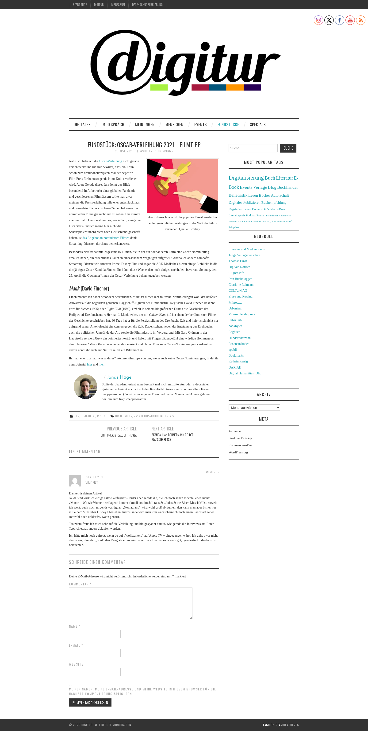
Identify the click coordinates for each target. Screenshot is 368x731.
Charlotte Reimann (241, 284)
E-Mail (76, 645)
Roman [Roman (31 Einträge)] (261, 215)
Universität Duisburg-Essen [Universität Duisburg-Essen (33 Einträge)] (269, 209)
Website (76, 664)
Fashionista (272, 725)
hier (89, 364)
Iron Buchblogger (240, 279)
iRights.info (236, 273)
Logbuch (234, 332)
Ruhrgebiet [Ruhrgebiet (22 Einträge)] (234, 227)
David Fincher (123, 416)
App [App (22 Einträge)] (269, 221)
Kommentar (80, 584)
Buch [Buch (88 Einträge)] (269, 178)
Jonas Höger (144, 151)
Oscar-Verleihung (110, 161)
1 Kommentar (165, 151)
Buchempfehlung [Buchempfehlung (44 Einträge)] (273, 202)
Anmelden (235, 431)
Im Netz (100, 416)
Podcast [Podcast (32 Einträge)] (251, 215)
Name (75, 626)
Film (76, 416)
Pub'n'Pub (235, 320)
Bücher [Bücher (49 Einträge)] (264, 195)
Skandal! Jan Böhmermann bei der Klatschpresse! (173, 437)
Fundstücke (228, 124)
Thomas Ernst (238, 261)
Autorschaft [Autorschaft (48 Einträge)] (280, 195)
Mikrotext (235, 302)
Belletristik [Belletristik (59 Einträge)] (238, 195)
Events (200, 124)
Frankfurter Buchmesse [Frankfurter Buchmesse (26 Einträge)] (278, 215)
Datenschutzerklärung (147, 4)
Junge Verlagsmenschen (244, 255)
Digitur (99, 4)
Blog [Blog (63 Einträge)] (272, 187)
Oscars (169, 416)
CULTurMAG (238, 290)
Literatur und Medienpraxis (247, 249)
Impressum (118, 4)
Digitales (82, 124)
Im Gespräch (112, 124)
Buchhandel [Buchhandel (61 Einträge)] (287, 187)
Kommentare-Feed (241, 445)
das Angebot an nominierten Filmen (106, 238)
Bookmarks (236, 355)
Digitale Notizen (239, 267)
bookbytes (235, 326)
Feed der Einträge (240, 438)
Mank (137, 416)
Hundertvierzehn (240, 338)
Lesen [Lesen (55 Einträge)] (253, 195)
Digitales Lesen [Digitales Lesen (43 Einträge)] (240, 209)
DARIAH (235, 367)
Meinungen (145, 124)
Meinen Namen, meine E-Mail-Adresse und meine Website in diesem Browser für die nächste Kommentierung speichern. (142, 691)
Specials (258, 124)
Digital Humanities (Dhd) (245, 373)
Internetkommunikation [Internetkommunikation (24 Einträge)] (241, 221)
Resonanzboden (239, 344)
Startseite (80, 4)
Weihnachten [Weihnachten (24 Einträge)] (259, 221)
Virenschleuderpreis (242, 314)
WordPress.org (238, 452)
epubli (233, 349)
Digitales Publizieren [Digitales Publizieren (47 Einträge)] (245, 202)
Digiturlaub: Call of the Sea (119, 435)
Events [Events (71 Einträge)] (246, 187)
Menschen (174, 124)
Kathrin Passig (238, 361)
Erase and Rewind (241, 296)
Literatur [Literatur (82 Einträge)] (284, 178)
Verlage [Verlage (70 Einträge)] (260, 187)
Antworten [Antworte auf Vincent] (212, 472)
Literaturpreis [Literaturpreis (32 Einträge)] (237, 215)
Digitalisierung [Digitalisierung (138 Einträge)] (246, 177)
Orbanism (235, 308)
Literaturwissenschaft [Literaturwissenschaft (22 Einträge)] (282, 221)
